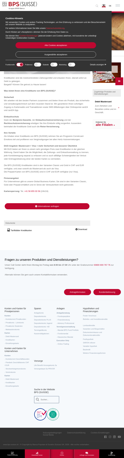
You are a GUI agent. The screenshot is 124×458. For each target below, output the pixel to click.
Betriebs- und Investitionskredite (95, 319)
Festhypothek (88, 339)
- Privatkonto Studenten (14, 326)
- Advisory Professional (65, 323)
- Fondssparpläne (63, 316)
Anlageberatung (63, 313)
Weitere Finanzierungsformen (94, 353)
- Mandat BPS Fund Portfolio (68, 330)
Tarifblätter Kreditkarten (19, 230)
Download (81, 229)
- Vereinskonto (10, 372)
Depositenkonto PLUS (42, 320)
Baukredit (86, 350)
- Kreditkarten (10, 340)
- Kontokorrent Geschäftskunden (17, 359)
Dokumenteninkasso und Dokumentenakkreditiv (92, 333)
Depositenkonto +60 (41, 327)
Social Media (48, 435)
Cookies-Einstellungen (100, 433)
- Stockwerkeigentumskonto (15, 369)
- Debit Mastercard (12, 336)
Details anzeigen (98, 65)
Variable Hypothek (90, 346)
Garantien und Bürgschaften (94, 329)
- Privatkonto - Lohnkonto (14, 323)
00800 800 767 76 (102, 265)
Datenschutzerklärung (76, 433)
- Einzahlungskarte (12, 343)
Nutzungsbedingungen (52, 433)
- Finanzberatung (63, 320)
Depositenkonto (40, 316)
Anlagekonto (39, 313)
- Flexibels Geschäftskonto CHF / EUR (17, 364)
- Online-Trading (63, 344)
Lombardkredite (89, 325)
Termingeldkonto (40, 330)
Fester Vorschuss (89, 316)
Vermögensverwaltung (66, 327)
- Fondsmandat (62, 334)
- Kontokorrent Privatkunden (15, 319)
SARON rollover (89, 343)
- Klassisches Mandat (65, 337)
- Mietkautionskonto (12, 329)
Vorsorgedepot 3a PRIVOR (44, 369)
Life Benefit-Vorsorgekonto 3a (45, 365)
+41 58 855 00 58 (32, 191)
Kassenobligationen (41, 334)
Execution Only (63, 340)
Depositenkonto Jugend (43, 323)
